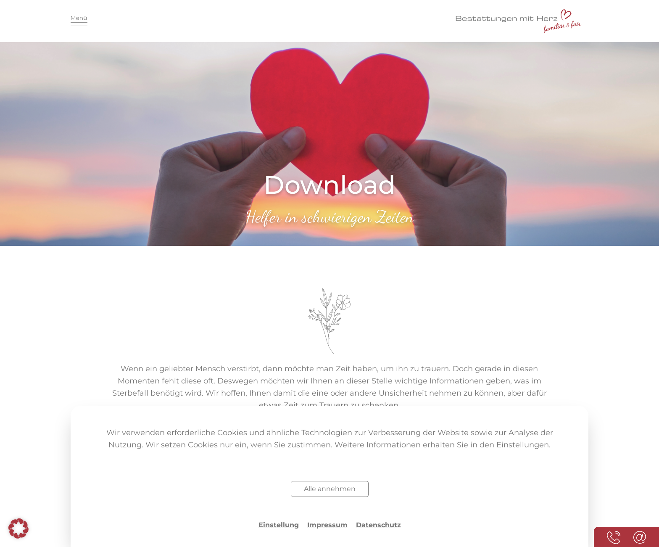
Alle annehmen (330, 489)
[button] (18, 528)
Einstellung (278, 525)
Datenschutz (378, 525)
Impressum (327, 525)
